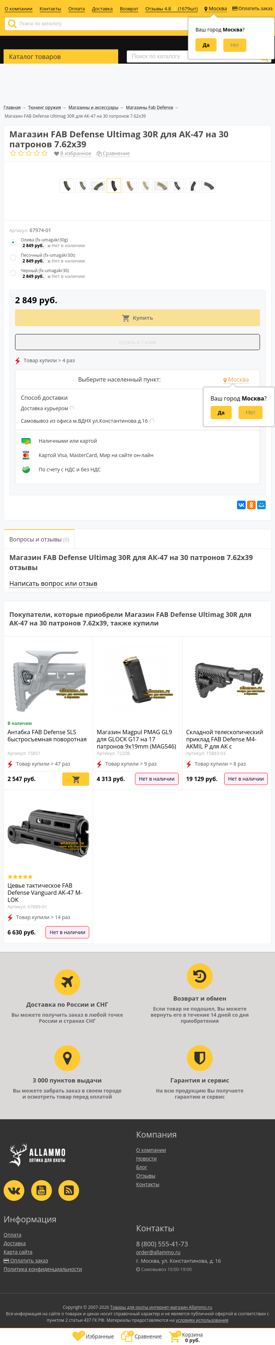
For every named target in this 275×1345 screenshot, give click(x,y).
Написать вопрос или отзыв (53, 583)
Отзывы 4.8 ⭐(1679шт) (171, 8)
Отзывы (145, 1175)
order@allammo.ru (158, 1252)
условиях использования (202, 1320)
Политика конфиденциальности (43, 1269)
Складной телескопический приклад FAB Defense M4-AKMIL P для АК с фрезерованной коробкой (224, 742)
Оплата (76, 8)
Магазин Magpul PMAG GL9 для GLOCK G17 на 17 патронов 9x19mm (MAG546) (136, 739)
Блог (141, 1167)
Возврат (129, 8)
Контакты (50, 8)
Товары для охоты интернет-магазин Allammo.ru (161, 1307)
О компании (19, 8)
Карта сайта (18, 1251)
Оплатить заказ (252, 8)
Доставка (102, 8)
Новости (146, 1158)
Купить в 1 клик (137, 342)
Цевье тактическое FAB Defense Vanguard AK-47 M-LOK (45, 893)
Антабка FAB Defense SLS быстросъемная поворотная (47, 735)
